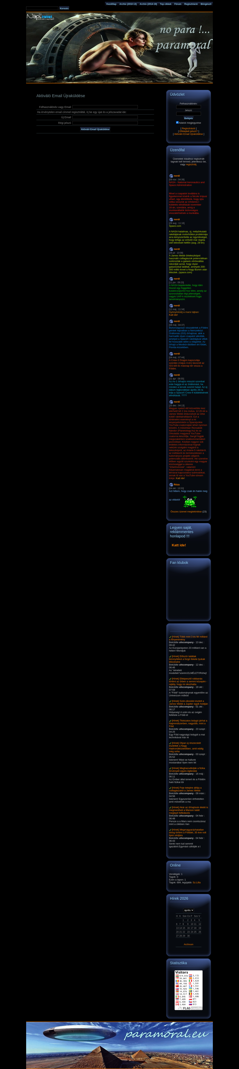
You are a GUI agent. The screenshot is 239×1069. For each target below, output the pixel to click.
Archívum (188, 944)
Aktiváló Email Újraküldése (188, 134)
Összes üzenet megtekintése (186, 511)
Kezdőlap (111, 4)
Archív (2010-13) (128, 4)
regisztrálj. (191, 164)
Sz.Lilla (197, 882)
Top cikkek (165, 4)
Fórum (177, 4)
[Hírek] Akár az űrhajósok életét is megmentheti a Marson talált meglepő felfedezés (188, 810)
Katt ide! (173, 314)
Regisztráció (191, 4)
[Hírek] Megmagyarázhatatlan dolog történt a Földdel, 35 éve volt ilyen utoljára (187, 832)
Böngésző (206, 4)
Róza (177, 484)
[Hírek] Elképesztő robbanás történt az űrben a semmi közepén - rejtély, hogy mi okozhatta (188, 681)
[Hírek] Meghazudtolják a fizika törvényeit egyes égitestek (187, 769)
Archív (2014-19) (148, 4)
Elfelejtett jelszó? (188, 131)
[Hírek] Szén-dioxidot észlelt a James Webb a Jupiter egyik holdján (188, 702)
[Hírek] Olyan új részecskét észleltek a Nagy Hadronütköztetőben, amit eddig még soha (186, 747)
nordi (177, 175)
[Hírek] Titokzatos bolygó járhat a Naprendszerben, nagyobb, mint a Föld (188, 723)
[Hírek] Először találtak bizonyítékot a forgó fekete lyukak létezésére (187, 659)
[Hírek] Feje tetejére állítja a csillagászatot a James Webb (185, 789)
